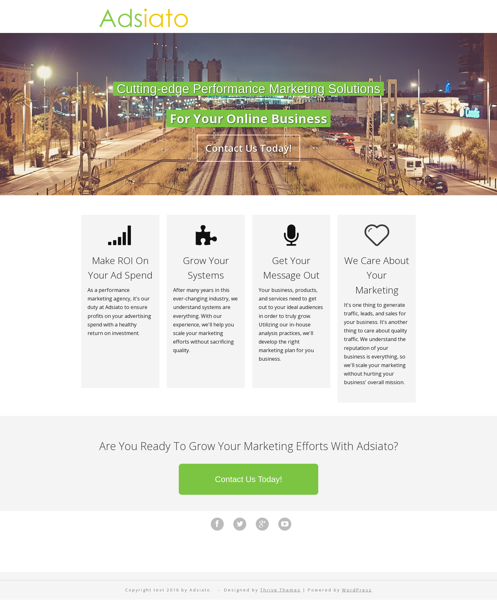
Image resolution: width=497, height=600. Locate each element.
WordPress (357, 590)
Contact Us (391, 18)
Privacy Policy (284, 18)
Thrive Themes (280, 590)
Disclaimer (340, 18)
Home (237, 18)
